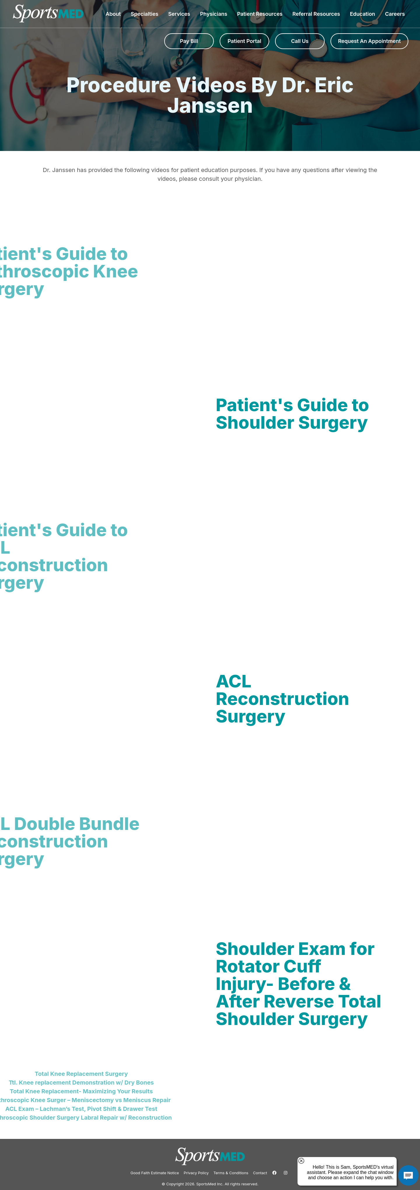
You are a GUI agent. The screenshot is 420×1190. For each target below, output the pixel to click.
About (115, 14)
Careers (395, 14)
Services (180, 14)
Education (364, 14)
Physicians (215, 14)
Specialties (146, 14)
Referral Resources (317, 14)
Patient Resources (261, 14)
